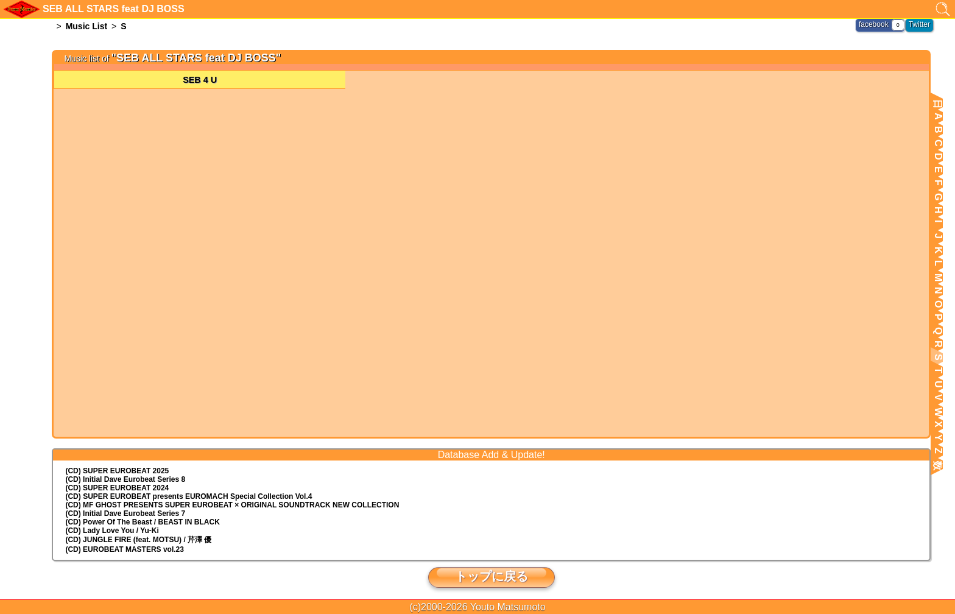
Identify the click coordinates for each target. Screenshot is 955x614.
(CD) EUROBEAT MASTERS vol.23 (124, 549)
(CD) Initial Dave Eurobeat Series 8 (125, 479)
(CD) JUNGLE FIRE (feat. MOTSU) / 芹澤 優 (138, 539)
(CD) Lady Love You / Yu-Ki (111, 530)
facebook (874, 24)
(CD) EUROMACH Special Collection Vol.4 (188, 496)
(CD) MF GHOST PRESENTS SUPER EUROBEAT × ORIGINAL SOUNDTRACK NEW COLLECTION (232, 505)
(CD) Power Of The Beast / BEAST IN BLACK (142, 522)
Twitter (919, 24)
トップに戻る (491, 576)
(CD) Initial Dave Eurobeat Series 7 (125, 513)
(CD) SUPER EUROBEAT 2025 (117, 471)
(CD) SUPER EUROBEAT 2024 (117, 488)
